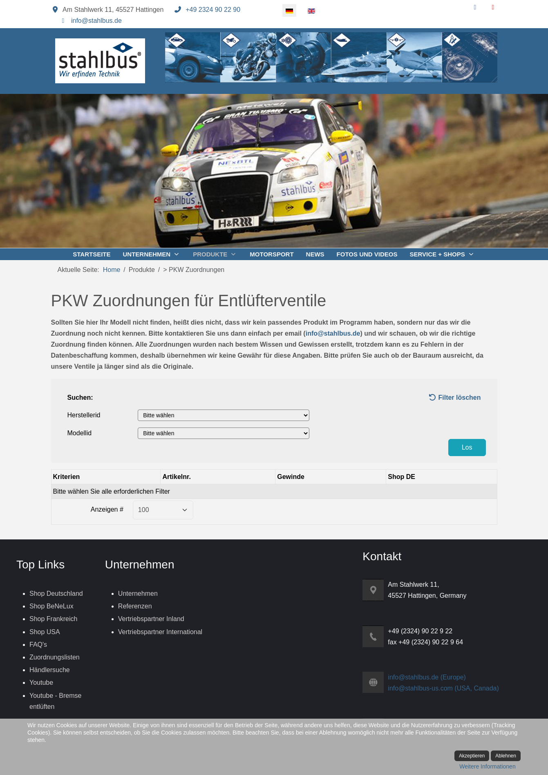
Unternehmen (138, 593)
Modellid (79, 433)
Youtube (41, 682)
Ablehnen (505, 756)
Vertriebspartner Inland (151, 618)
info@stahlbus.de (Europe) (427, 677)
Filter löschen (454, 397)
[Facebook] (475, 7)
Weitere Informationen (487, 766)
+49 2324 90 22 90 (213, 9)
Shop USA (44, 631)
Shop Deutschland (56, 593)
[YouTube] (493, 7)
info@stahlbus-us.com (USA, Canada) (443, 688)
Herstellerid (84, 415)
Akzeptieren (472, 756)
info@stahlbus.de (96, 20)
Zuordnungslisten (54, 657)
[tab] (229, 231)
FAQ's (38, 644)
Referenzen (135, 606)
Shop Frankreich (53, 618)
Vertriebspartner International (160, 631)
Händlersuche (49, 669)
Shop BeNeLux (51, 606)
